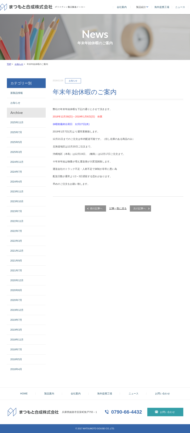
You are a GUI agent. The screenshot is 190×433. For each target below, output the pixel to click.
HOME (24, 393)
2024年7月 (16, 171)
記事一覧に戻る (118, 208)
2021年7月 (16, 270)
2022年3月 (16, 240)
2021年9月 (16, 260)
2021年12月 (17, 250)
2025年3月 (16, 152)
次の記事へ (139, 208)
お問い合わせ (162, 393)
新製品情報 (16, 93)
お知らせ (15, 102)
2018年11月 (17, 339)
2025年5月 (16, 142)
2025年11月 (17, 122)
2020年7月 (16, 300)
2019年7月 (16, 319)
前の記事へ (96, 208)
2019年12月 (17, 310)
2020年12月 (17, 280)
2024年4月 (16, 181)
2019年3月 (16, 329)
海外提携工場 (161, 7)
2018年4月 (16, 369)
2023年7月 (16, 211)
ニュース (180, 7)
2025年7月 (16, 132)
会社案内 (122, 7)
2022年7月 (16, 231)
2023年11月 (17, 191)
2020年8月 (16, 290)
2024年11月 (17, 161)
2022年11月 (17, 221)
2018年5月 (16, 359)
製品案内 (49, 393)
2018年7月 (16, 349)
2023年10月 (17, 201)
